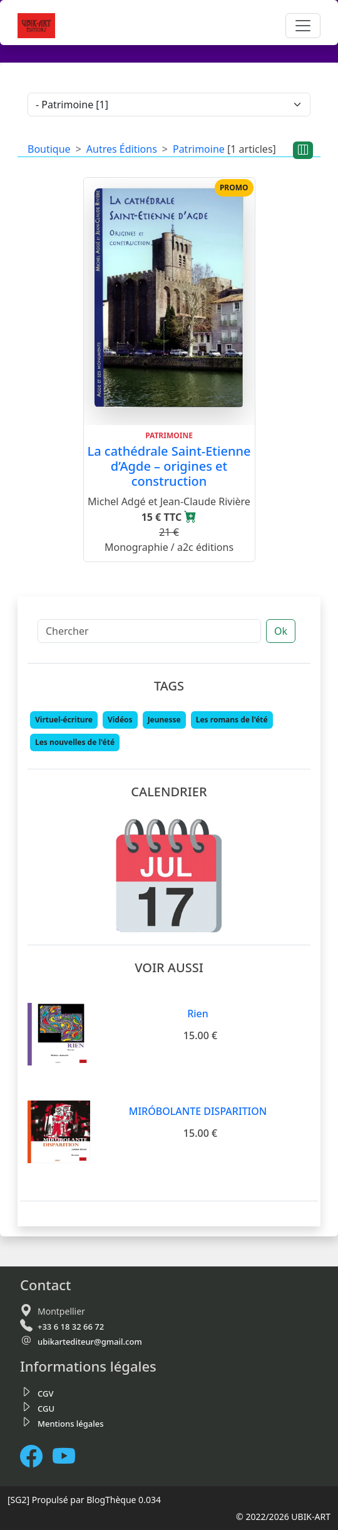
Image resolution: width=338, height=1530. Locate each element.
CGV (45, 1393)
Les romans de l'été (232, 719)
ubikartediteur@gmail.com (90, 1341)
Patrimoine (199, 149)
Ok (280, 631)
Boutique (49, 149)
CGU (46, 1408)
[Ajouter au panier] (190, 517)
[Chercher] (149, 631)
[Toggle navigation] (302, 25)
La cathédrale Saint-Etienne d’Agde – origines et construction (169, 466)
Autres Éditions (121, 149)
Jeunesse (164, 719)
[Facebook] (36, 1456)
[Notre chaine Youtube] (69, 1456)
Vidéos (120, 719)
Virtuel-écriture (64, 719)
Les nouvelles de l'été (75, 742)
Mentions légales (71, 1423)
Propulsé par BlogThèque (84, 1500)
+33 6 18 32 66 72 (71, 1326)
